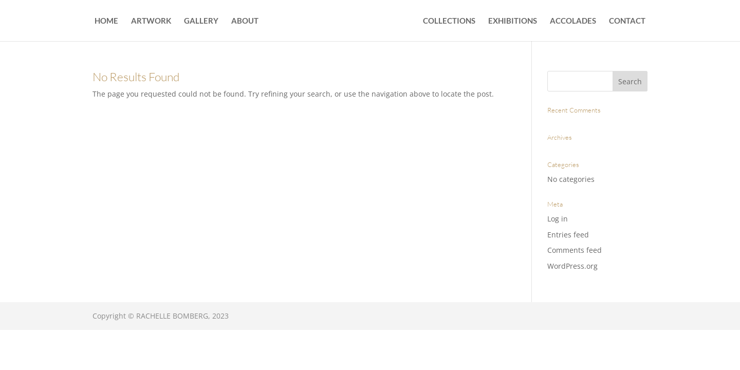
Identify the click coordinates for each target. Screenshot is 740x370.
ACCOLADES (573, 21)
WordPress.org (572, 266)
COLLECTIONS (449, 21)
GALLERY (201, 21)
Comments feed (574, 250)
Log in (557, 219)
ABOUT (244, 21)
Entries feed (568, 234)
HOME (106, 21)
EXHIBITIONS (512, 21)
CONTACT (627, 21)
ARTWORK (151, 21)
